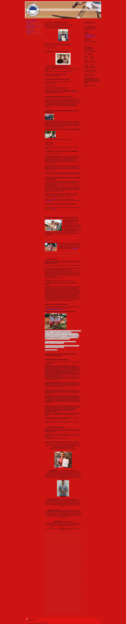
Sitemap (35, 619)
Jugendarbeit (75, 248)
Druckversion (30, 619)
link (74, 91)
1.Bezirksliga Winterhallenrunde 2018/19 (53, 309)
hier (55, 199)
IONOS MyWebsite (41, 622)
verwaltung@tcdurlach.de (90, 36)
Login (98, 618)
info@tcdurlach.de (88, 34)
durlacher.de (49, 200)
